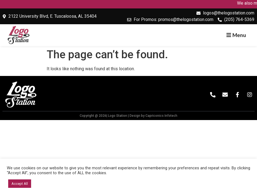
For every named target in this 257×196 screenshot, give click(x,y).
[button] (236, 35)
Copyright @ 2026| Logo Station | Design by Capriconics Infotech (128, 116)
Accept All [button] (19, 184)
